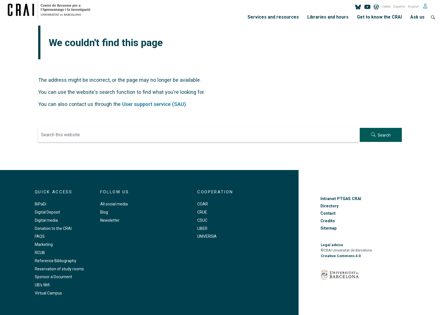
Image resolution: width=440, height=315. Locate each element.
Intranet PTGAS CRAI (340, 198)
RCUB (40, 252)
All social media (114, 204)
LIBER (202, 228)
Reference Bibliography (55, 261)
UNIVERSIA (207, 236)
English (413, 6)
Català (386, 6)
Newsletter (110, 220)
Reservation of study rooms (59, 269)
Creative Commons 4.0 (341, 256)
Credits (327, 221)
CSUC (202, 220)
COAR (202, 204)
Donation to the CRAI (53, 228)
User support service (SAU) (154, 104)
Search (384, 135)
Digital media (46, 220)
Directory (329, 206)
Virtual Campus (48, 293)
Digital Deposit (47, 212)
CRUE (202, 212)
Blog (104, 212)
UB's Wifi (42, 285)
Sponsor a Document (53, 277)
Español (399, 6)
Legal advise (332, 245)
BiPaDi (40, 204)
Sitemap (328, 228)
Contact (328, 213)
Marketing (44, 244)
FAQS (40, 236)
